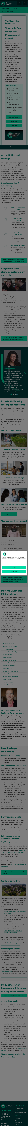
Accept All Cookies (14, 571)
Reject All (14, 567)
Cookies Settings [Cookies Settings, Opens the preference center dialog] (14, 563)
